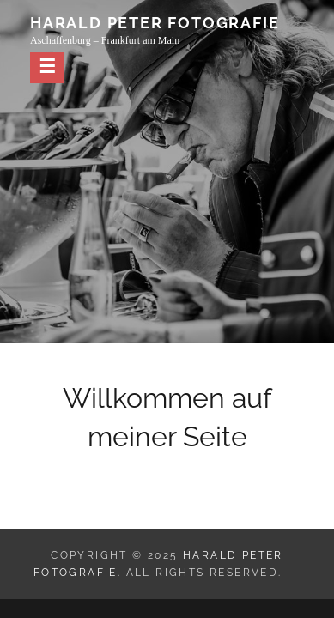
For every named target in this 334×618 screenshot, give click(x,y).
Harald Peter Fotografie (154, 23)
